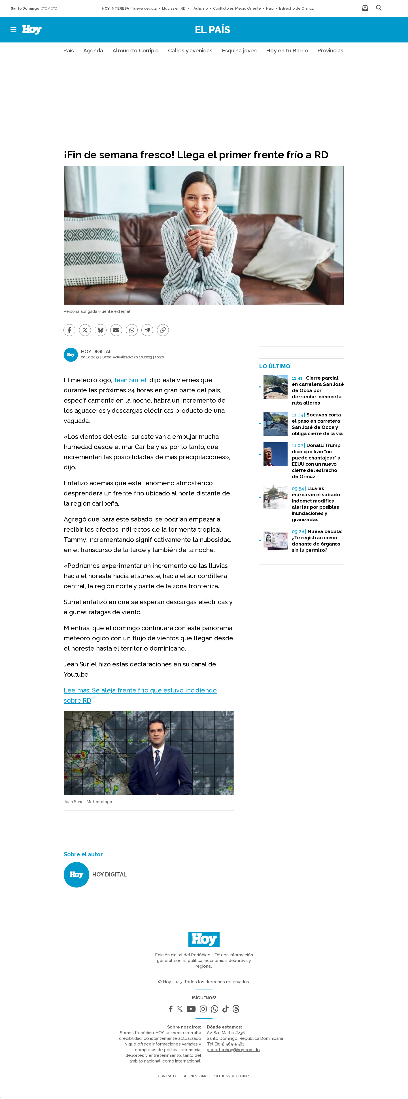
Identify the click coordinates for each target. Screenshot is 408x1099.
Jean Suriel (129, 380)
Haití (270, 8)
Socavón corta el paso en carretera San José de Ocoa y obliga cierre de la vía (317, 424)
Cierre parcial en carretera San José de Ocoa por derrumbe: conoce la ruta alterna (318, 390)
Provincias (330, 50)
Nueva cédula (144, 8)
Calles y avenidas (190, 50)
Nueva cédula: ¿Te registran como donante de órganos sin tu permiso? (317, 541)
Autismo (199, 8)
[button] (14, 29)
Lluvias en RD (174, 8)
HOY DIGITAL (96, 351)
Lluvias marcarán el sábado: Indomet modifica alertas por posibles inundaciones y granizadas (316, 504)
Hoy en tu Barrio (287, 50)
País (68, 50)
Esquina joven (239, 50)
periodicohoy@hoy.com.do (233, 1049)
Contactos (168, 1076)
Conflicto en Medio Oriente (237, 8)
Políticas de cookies (231, 1076)
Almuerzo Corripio (135, 50)
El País (212, 29)
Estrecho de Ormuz (296, 8)
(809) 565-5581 (229, 1044)
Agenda (93, 50)
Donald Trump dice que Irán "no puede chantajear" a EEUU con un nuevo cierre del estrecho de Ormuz (316, 460)
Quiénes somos (195, 1076)
